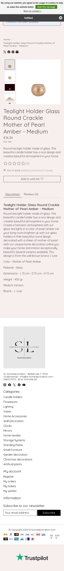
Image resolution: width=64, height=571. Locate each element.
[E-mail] (20, 512)
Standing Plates (13, 444)
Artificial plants (12, 464)
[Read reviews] (14, 163)
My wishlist (10, 490)
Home (6, 39)
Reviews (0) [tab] (31, 194)
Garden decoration (15, 454)
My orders (9, 481)
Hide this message (46, 7)
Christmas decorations (17, 459)
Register (8, 476)
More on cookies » (32, 11)
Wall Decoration (13, 420)
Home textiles (12, 435)
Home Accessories (15, 416)
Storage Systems (14, 440)
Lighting (8, 406)
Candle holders (12, 396)
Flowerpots (10, 401)
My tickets (9, 486)
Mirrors (7, 430)
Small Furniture (12, 449)
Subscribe (49, 512)
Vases (7, 411)
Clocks (7, 425)
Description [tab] (12, 194)
